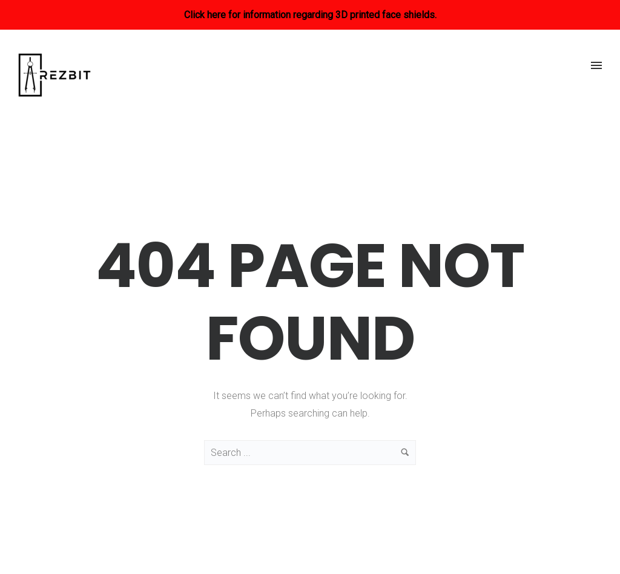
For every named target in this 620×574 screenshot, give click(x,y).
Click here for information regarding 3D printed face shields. (310, 15)
